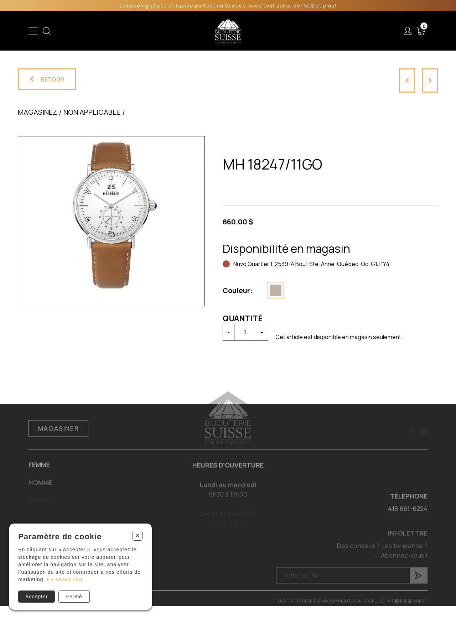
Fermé (74, 596)
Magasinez (37, 112)
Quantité (242, 318)
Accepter (36, 596)
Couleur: (237, 290)
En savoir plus (65, 579)
